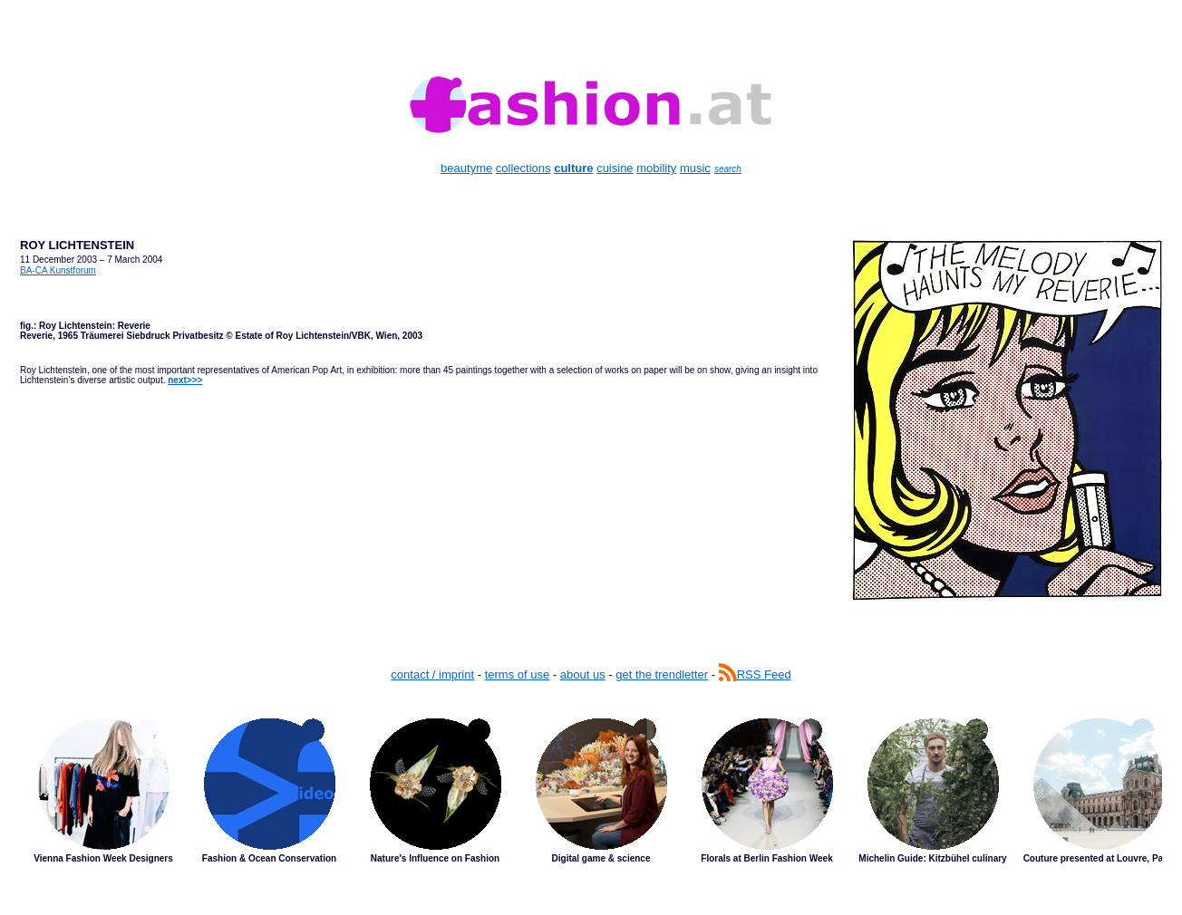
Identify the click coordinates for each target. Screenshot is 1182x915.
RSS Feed (755, 674)
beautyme (466, 168)
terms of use (517, 674)
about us (583, 674)
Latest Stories (591, 804)
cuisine (614, 168)
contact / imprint (432, 674)
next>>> (185, 380)
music (695, 168)
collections (523, 168)
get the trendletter (661, 674)
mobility (656, 168)
